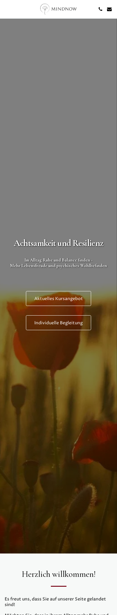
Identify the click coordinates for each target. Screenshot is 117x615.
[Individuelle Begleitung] (58, 322)
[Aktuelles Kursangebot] (58, 298)
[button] (7, 8)
